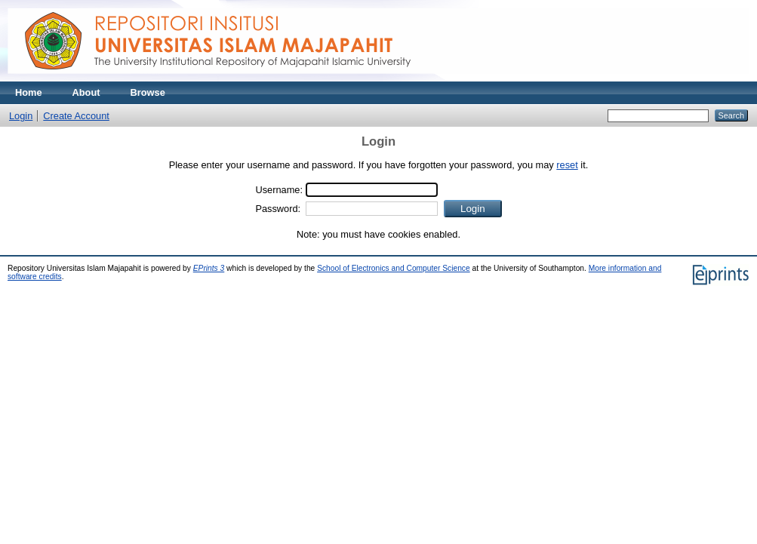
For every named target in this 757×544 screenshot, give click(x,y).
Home (28, 92)
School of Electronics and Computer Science (393, 268)
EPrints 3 (209, 268)
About (86, 92)
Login (20, 115)
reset (566, 165)
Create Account (76, 115)
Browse (148, 92)
